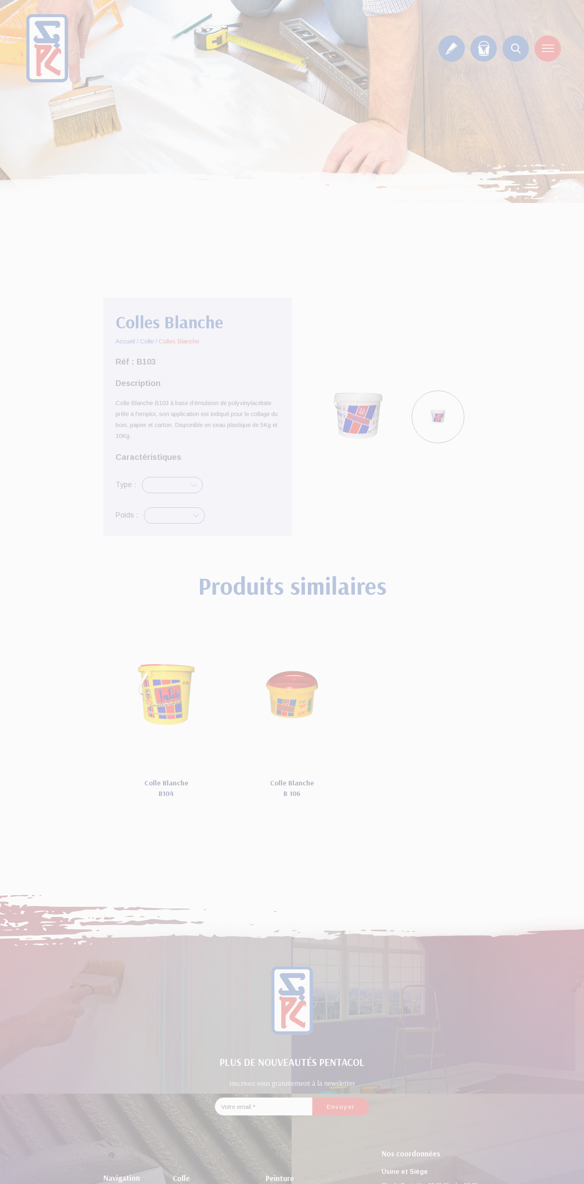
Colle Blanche (166, 782)
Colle (147, 341)
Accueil (125, 341)
